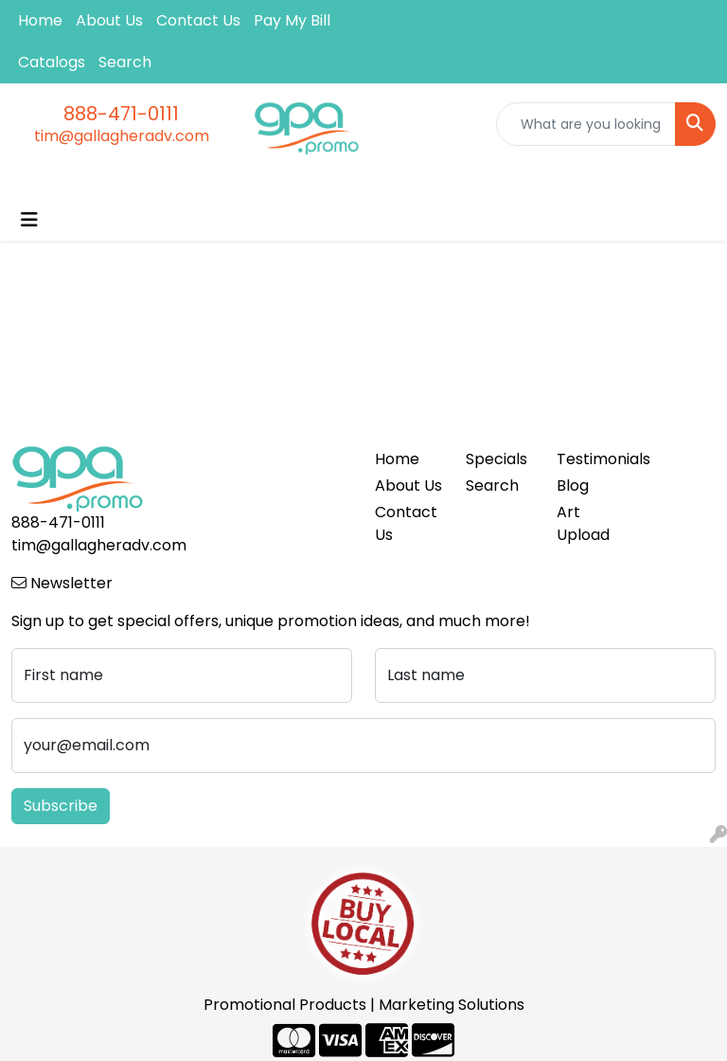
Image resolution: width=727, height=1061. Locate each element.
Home (40, 20)
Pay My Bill (292, 20)
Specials (496, 459)
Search (124, 62)
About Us (109, 20)
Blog (573, 485)
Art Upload (583, 523)
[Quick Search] (586, 124)
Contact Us (198, 20)
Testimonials (591, 459)
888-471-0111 (121, 113)
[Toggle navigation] (29, 220)
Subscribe (61, 806)
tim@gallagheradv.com (121, 136)
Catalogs (51, 62)
